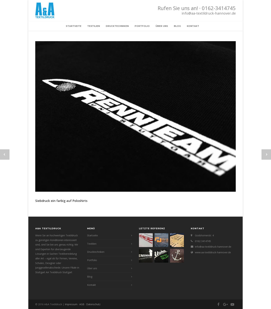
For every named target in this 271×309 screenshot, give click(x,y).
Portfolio (142, 26)
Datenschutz (93, 304)
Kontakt (193, 26)
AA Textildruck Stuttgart (59, 272)
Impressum (71, 304)
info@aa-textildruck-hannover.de (209, 13)
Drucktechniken (117, 26)
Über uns (162, 26)
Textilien (93, 26)
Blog (177, 26)
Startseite (73, 26)
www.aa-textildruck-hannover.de (213, 252)
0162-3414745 (219, 8)
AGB (81, 304)
